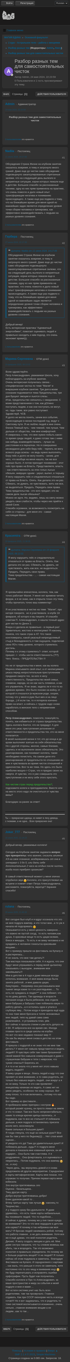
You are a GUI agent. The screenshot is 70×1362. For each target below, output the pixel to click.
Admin (49, 48)
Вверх (6, 1329)
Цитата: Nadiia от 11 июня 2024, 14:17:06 (34, 251)
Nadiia (9, 151)
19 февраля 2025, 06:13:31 (17, 364)
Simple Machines (45, 1354)
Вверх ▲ (53, 1350)
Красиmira (12, 535)
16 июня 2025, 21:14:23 (16, 838)
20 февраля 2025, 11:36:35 (17, 541)
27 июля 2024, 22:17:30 (16, 242)
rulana (9, 906)
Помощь (17, 1350)
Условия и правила (35, 1350)
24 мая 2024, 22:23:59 (15, 110)
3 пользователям (13, 139)
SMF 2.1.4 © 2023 (25, 1354)
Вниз (6, 94)
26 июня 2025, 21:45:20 (16, 912)
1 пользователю (12, 347)
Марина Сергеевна (19, 358)
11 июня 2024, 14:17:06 (16, 157)
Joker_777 (12, 832)
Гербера (11, 236)
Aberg (58, 48)
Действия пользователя (51, 94)
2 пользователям (13, 225)
